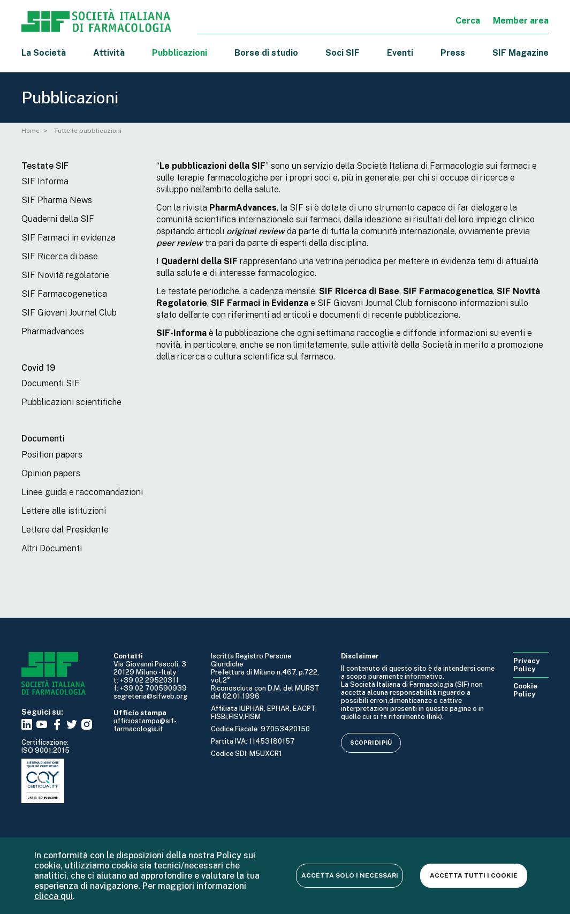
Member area (521, 21)
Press (452, 53)
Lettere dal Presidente (65, 530)
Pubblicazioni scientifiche (71, 402)
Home (30, 130)
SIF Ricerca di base (59, 256)
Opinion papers (50, 473)
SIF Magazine (520, 53)
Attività (109, 53)
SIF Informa (45, 181)
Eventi (400, 53)
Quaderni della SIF (57, 219)
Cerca (467, 21)
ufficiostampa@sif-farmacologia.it (145, 725)
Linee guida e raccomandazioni (82, 492)
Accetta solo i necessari (349, 875)
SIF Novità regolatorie (65, 275)
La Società (43, 53)
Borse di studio (266, 53)
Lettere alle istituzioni (63, 511)
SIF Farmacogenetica (64, 294)
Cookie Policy (525, 690)
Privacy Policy (526, 665)
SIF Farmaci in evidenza (68, 238)
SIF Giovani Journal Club (69, 313)
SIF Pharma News (56, 200)
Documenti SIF (50, 383)
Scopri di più (371, 742)
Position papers (51, 454)
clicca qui (53, 896)
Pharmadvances (52, 331)
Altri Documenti (51, 548)
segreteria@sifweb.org (150, 696)
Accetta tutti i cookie (474, 875)
